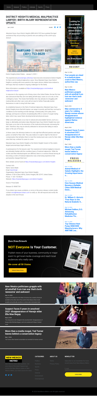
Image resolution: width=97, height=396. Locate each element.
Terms (52, 361)
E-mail (67, 368)
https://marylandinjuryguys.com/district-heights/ (27, 179)
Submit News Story (74, 52)
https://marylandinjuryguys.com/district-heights (40, 162)
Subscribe (78, 374)
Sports (40, 7)
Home (9, 7)
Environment (39, 376)
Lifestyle (32, 7)
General (16, 7)
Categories (56, 7)
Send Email (13, 170)
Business (38, 364)
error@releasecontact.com (20, 192)
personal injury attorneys (25, 78)
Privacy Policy (54, 364)
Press (47, 7)
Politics (24, 7)
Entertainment (39, 379)
